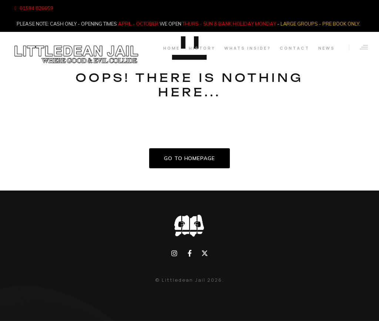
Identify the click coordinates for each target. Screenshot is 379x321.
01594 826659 (36, 8)
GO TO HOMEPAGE (189, 158)
